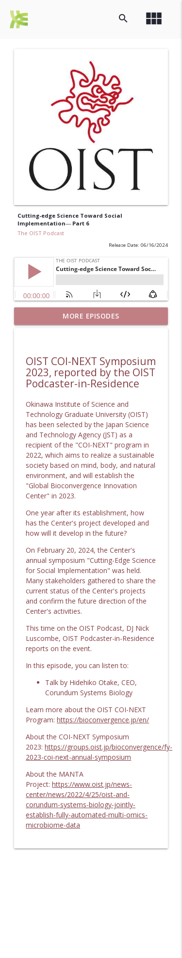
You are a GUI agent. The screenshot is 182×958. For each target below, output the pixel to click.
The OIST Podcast (40, 233)
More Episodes (91, 315)
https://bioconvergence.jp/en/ (103, 719)
